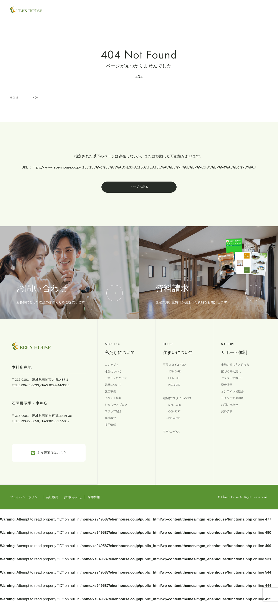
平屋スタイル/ (176, 366)
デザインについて (118, 381)
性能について (114, 374)
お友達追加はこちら (49, 454)
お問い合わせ (231, 411)
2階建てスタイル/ (180, 403)
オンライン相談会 (234, 396)
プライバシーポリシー (25, 498)
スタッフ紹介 (114, 418)
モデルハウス (172, 440)
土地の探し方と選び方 (237, 366)
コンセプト (113, 366)
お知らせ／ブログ (118, 411)
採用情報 (111, 433)
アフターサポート (234, 381)
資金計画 (227, 389)
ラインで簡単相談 (234, 404)
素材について (114, 389)
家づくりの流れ (232, 374)
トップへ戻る (139, 188)
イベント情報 (114, 404)
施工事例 (111, 396)
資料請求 (227, 418)
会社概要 (111, 426)
